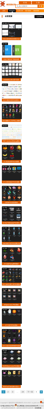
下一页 (30, 392)
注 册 (38, 2)
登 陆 (25, 2)
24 (23, 392)
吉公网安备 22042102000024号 (26, 406)
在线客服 (38, 408)
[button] (41, 6)
